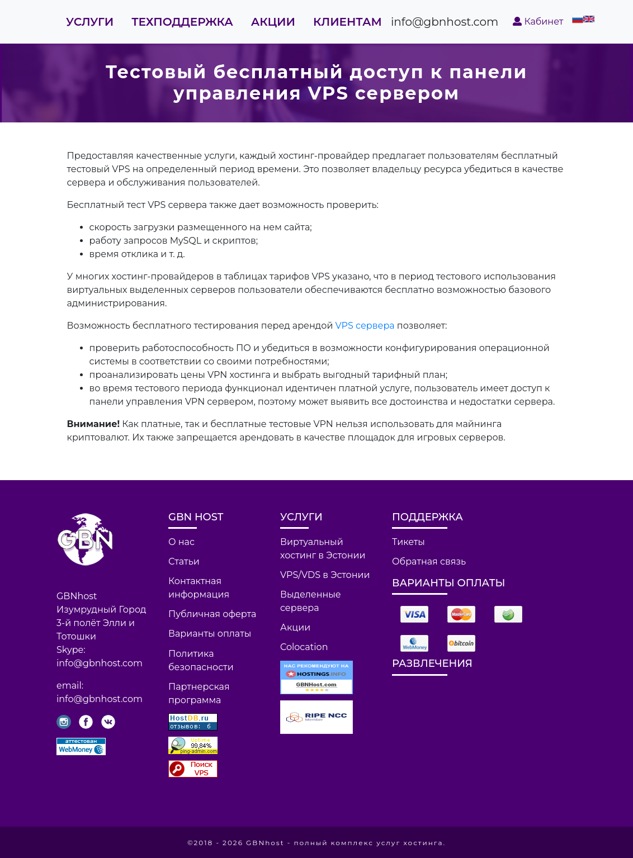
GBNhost (76, 596)
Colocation (304, 647)
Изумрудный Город (101, 609)
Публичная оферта (212, 614)
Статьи (184, 561)
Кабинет (538, 21)
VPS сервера (365, 325)
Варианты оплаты (209, 633)
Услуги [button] (90, 22)
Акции (273, 22)
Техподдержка (182, 22)
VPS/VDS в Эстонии (325, 575)
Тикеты (408, 542)
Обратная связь (429, 561)
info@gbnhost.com (444, 22)
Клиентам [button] (347, 22)
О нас (181, 542)
